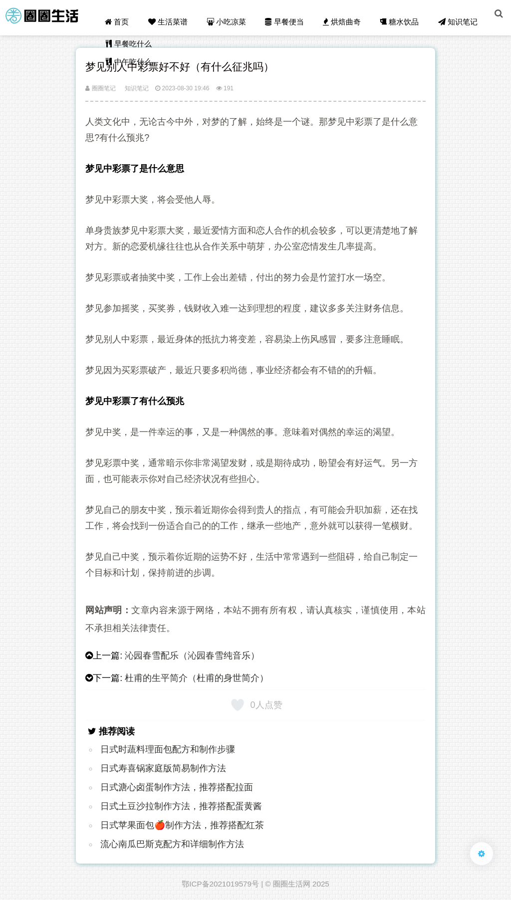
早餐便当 (289, 15)
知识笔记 (459, 15)
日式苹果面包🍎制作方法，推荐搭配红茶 (182, 825)
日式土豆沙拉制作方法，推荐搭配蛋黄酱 (181, 806)
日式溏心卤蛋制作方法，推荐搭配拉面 (176, 787)
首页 (125, 15)
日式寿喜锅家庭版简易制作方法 (163, 768)
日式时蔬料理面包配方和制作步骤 (167, 749)
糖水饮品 (402, 15)
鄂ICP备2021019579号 (220, 884)
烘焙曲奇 (345, 15)
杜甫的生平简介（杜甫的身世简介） (196, 678)
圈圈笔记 (100, 88)
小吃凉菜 (232, 15)
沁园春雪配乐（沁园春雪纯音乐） (192, 656)
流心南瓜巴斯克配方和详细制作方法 (172, 844)
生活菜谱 (174, 15)
